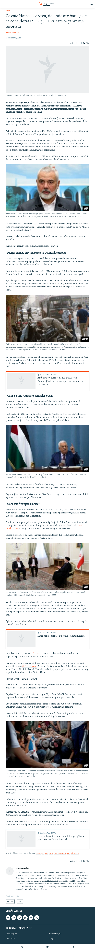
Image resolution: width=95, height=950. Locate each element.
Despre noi (10, 939)
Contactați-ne (11, 934)
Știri (8, 11)
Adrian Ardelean (13, 33)
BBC (46, 853)
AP (43, 853)
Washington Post (60, 853)
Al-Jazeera (75, 853)
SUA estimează (29, 666)
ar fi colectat (36, 653)
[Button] (75, 43)
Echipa (51, 939)
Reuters (38, 853)
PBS (68, 853)
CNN (51, 853)
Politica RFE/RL (55, 934)
